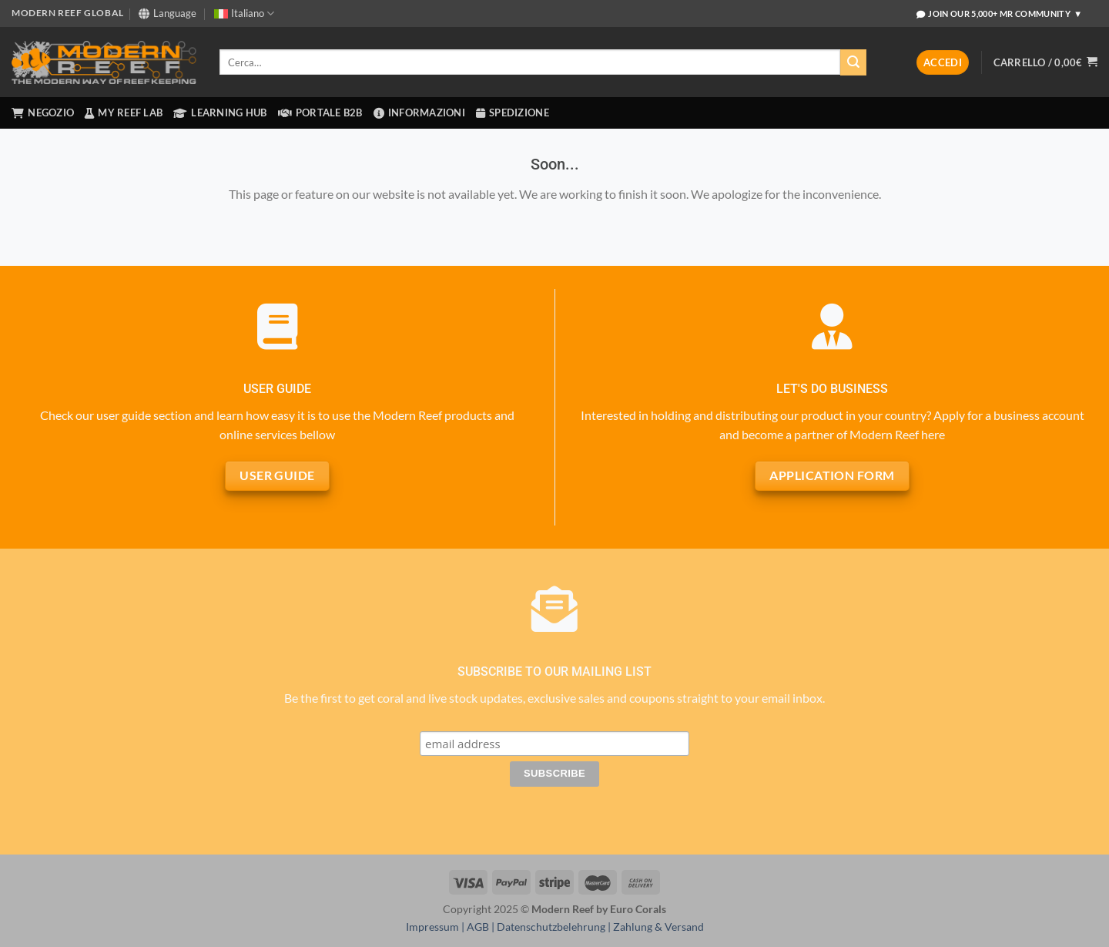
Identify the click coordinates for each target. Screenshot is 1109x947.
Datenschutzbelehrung (551, 926)
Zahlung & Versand (658, 926)
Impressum (432, 926)
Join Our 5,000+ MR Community (999, 13)
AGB (478, 926)
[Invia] (853, 62)
